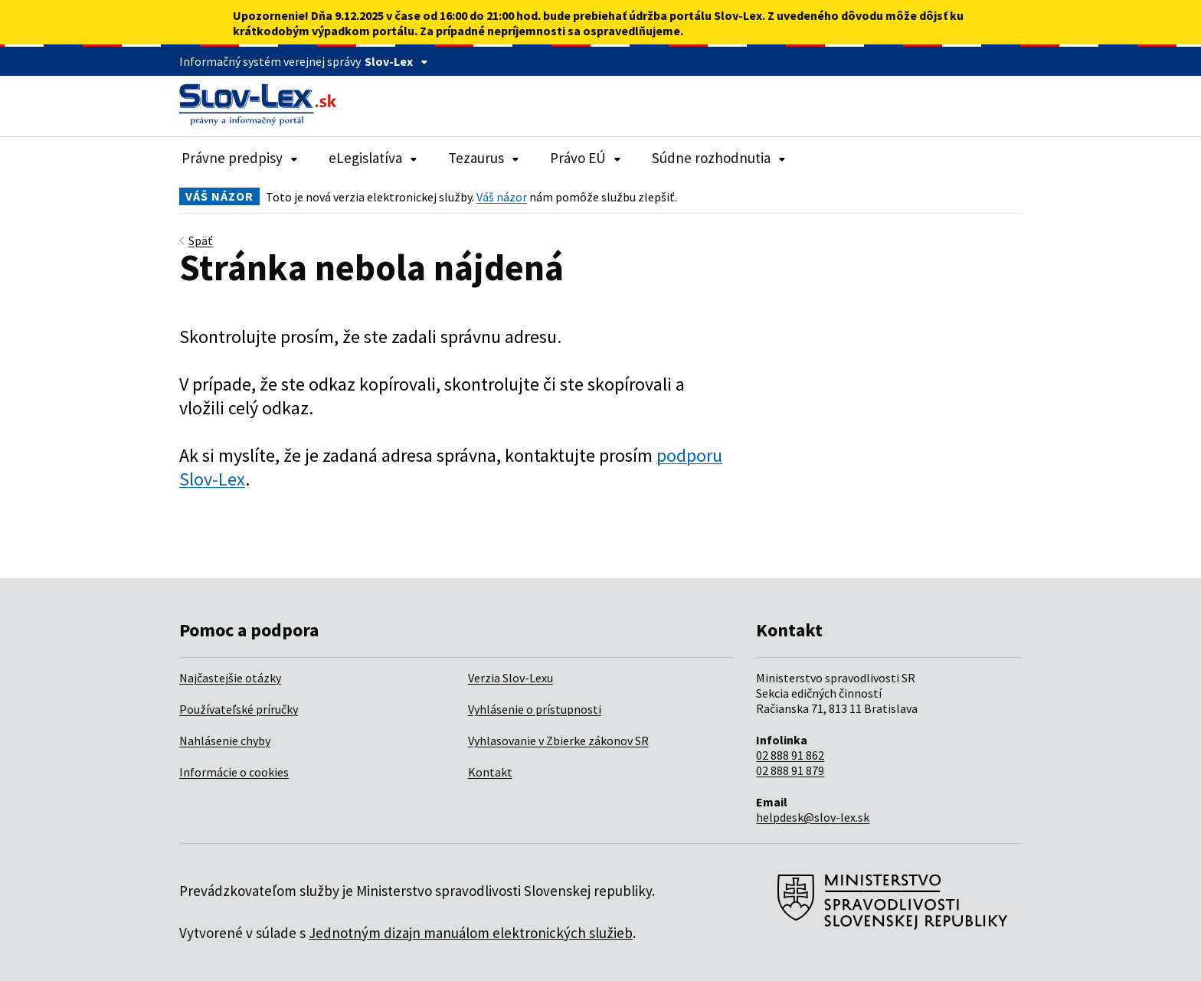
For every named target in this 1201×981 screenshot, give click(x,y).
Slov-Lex (396, 61)
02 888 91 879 (790, 770)
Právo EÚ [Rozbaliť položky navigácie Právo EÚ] (585, 158)
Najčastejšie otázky (230, 677)
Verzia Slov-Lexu (510, 677)
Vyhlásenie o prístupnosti (534, 709)
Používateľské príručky (238, 709)
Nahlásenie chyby (224, 740)
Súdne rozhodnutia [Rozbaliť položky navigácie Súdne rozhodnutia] (719, 158)
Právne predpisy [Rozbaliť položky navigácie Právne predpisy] (240, 158)
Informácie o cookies (234, 772)
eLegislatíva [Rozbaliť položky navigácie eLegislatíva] (373, 158)
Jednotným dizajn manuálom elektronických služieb (471, 933)
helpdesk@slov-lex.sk (812, 817)
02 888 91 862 (790, 755)
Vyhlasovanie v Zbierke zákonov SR (558, 740)
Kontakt (490, 772)
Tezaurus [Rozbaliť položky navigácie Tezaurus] (483, 158)
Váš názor (501, 196)
